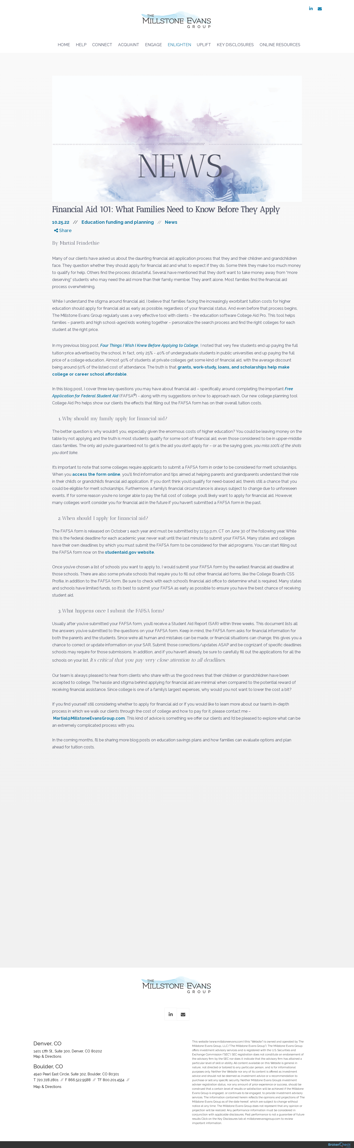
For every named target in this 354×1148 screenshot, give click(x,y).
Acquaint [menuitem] (128, 44)
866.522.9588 (79, 1080)
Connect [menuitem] (102, 44)
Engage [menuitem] (153, 44)
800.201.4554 (113, 1080)
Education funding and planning (118, 222)
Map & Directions (47, 1056)
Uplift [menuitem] (204, 44)
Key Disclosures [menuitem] (235, 44)
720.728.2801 (47, 1080)
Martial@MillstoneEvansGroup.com (89, 718)
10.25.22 (67, 222)
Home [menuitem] (64, 44)
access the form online (96, 474)
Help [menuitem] (81, 44)
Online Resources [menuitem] (280, 44)
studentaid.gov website (129, 552)
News (171, 222)
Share (63, 230)
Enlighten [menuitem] (179, 44)
